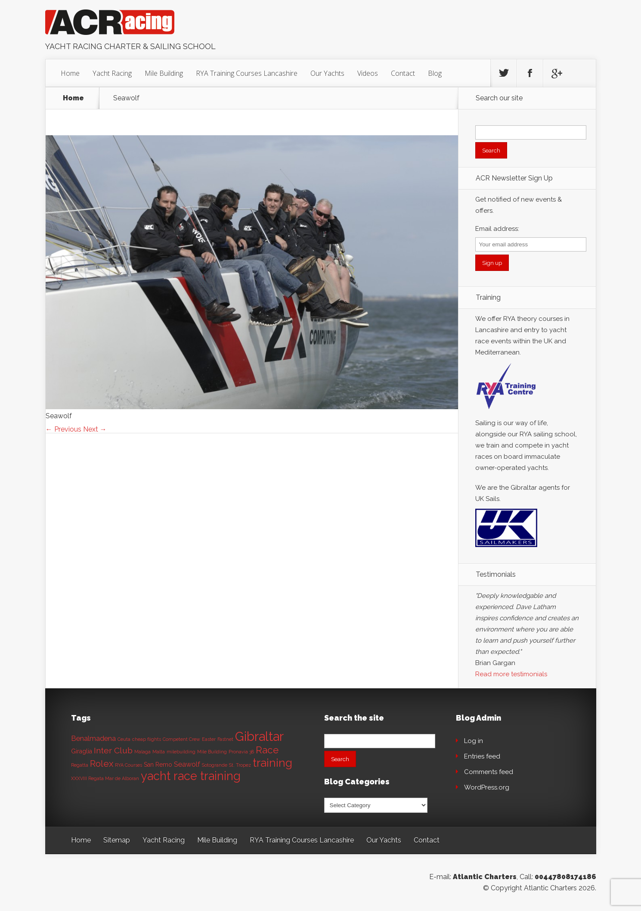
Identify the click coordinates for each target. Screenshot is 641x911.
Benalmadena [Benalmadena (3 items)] (93, 738)
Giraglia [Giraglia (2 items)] (81, 751)
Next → (95, 429)
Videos (367, 73)
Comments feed (488, 772)
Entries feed (482, 756)
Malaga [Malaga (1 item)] (142, 751)
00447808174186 (565, 877)
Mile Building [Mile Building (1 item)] (212, 751)
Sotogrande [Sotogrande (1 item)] (214, 765)
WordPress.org (486, 787)
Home (70, 73)
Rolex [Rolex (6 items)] (101, 764)
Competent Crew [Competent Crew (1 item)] (181, 739)
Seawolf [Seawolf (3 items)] (187, 764)
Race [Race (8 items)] (267, 750)
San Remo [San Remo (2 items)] (158, 764)
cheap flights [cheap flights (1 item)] (146, 739)
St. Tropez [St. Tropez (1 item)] (240, 765)
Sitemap (116, 840)
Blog (435, 73)
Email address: (497, 229)
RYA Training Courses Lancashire (246, 73)
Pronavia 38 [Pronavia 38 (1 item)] (241, 751)
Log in (473, 741)
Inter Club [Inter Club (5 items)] (113, 751)
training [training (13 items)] (272, 762)
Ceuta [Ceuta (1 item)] (124, 739)
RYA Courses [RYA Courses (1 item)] (128, 765)
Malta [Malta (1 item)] (158, 751)
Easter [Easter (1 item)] (209, 739)
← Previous (63, 429)
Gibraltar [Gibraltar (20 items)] (259, 736)
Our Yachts (327, 73)
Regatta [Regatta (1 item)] (79, 765)
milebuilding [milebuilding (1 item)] (181, 751)
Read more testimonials (511, 674)
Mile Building (164, 73)
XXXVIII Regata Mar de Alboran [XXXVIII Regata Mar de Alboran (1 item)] (105, 778)
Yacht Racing (112, 73)
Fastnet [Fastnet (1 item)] (225, 739)
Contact (403, 73)
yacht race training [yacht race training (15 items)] (191, 776)
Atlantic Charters (485, 877)
